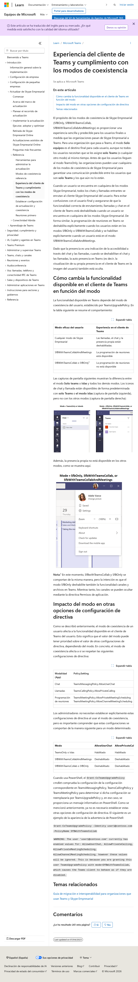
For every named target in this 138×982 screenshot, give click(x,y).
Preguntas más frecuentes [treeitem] (27, 149)
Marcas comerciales (84, 971)
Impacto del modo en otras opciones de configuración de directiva (92, 104)
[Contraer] (40, 43)
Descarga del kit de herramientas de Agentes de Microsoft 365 (88, 18)
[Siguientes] (106, 4)
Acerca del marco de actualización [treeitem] (24, 104)
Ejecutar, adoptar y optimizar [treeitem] (28, 125)
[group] (93, 757)
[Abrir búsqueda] (114, 5)
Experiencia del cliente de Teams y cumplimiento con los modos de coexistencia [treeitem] (30, 189)
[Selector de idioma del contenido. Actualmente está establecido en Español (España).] (17, 958)
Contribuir (94, 966)
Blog (79, 966)
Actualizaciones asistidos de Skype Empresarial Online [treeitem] (28, 142)
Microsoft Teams (72, 43)
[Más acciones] (130, 43)
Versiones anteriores (62, 966)
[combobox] (24, 51)
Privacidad (109, 966)
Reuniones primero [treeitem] (26, 215)
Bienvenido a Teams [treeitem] (17, 57)
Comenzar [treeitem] (18, 96)
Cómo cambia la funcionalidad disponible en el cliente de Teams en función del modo (92, 98)
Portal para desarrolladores (69, 10)
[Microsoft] (6, 4)
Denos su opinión (116, 27)
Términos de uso (60, 971)
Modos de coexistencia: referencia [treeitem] (28, 176)
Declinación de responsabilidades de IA (25, 966)
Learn (56, 43)
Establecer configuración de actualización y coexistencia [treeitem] (29, 206)
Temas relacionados (66, 109)
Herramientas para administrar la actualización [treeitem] (26, 164)
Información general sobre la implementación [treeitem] (25, 70)
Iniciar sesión (127, 4)
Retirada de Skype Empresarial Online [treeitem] (23, 133)
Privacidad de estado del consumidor (24, 971)
